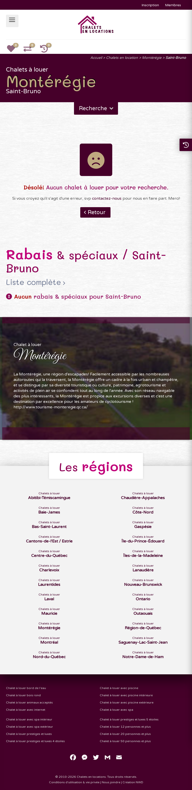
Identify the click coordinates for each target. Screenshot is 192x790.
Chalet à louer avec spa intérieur (29, 719)
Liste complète (33, 282)
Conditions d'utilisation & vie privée (74, 782)
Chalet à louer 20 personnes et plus (125, 734)
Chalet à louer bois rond (23, 695)
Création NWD (132, 782)
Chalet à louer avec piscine (119, 688)
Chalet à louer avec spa (116, 709)
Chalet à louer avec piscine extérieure (127, 702)
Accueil (96, 58)
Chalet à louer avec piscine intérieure (126, 695)
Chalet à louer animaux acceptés (29, 702)
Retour (97, 212)
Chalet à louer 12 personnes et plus (125, 726)
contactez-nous (107, 198)
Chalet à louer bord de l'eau (26, 688)
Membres (173, 5)
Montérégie (152, 58)
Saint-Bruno (176, 58)
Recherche (96, 108)
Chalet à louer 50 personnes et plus (125, 741)
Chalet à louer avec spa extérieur (29, 726)
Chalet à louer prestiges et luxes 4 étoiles (35, 741)
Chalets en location (122, 58)
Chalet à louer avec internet (25, 709)
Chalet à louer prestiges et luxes (29, 734)
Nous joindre (111, 782)
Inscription (150, 5)
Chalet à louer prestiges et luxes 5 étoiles (129, 719)
